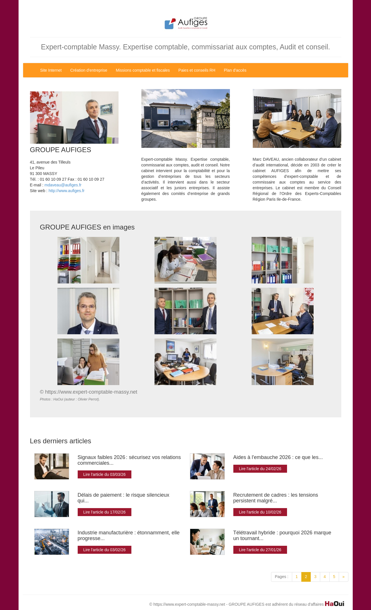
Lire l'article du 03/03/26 (104, 474)
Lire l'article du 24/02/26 (260, 468)
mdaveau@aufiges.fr (63, 185)
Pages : (281, 576)
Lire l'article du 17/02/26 (104, 512)
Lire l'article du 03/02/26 (104, 549)
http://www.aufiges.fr (67, 190)
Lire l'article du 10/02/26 (260, 512)
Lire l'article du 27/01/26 (260, 549)
